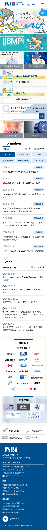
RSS (30, 149)
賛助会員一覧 (25, 348)
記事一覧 (40, 149)
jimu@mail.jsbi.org (13, 494)
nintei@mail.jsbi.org (13, 512)
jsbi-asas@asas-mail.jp (14, 476)
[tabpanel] (23, 20)
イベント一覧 (39, 267)
